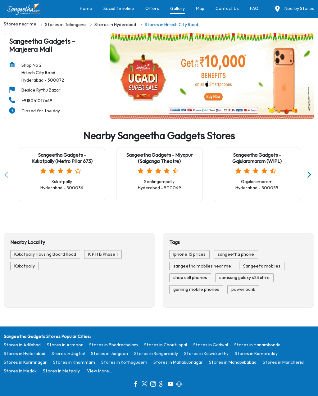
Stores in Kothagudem (124, 362)
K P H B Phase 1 (103, 254)
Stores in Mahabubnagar (178, 362)
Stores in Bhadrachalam (113, 344)
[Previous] (7, 174)
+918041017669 (36, 100)
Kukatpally (24, 266)
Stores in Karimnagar (25, 362)
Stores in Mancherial (283, 362)
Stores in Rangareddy (156, 353)
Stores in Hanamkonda (257, 344)
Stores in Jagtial (68, 353)
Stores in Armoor (65, 344)
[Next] (310, 174)
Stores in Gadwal (210, 344)
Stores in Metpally (61, 370)
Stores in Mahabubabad (233, 362)
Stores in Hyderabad (24, 353)
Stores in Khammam (74, 362)
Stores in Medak (20, 370)
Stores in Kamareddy (256, 353)
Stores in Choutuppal (165, 344)
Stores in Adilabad (22, 344)
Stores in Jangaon (109, 353)
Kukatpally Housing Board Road (45, 254)
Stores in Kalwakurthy (206, 353)
